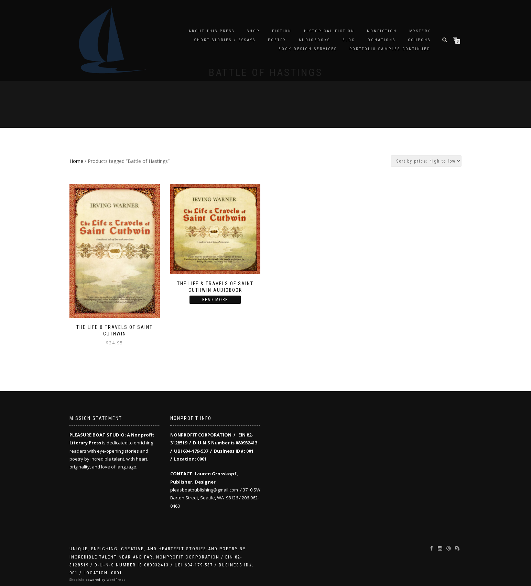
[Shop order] (426, 161)
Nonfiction (382, 31)
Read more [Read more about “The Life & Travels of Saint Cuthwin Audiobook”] (215, 299)
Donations (381, 40)
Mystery (420, 31)
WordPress (116, 579)
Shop (253, 31)
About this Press (211, 31)
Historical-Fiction (329, 31)
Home (76, 161)
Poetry (277, 40)
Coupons (419, 40)
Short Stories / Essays (225, 40)
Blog (349, 40)
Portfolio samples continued (390, 49)
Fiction (282, 31)
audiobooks (314, 40)
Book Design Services (308, 49)
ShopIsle (77, 579)
